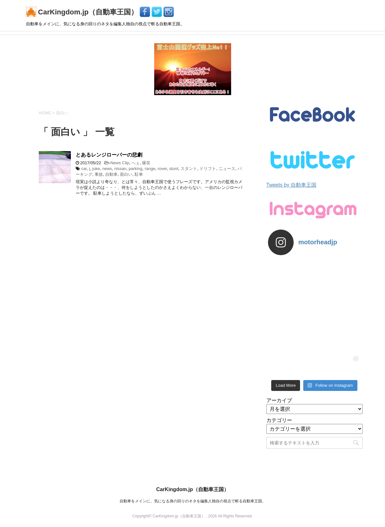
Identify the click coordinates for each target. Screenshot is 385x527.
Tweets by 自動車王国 (291, 185)
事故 (99, 174)
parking (135, 168)
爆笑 (146, 162)
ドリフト (207, 168)
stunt (173, 168)
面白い (126, 174)
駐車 (139, 174)
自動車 (111, 174)
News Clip (119, 162)
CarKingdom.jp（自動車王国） (83, 12)
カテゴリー (279, 420)
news (107, 168)
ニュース (227, 168)
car (84, 168)
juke (96, 168)
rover (162, 168)
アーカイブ (279, 400)
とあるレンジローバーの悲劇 (109, 155)
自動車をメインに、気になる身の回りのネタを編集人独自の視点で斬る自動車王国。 (193, 501)
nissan (120, 168)
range (150, 168)
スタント (188, 168)
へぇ (135, 162)
